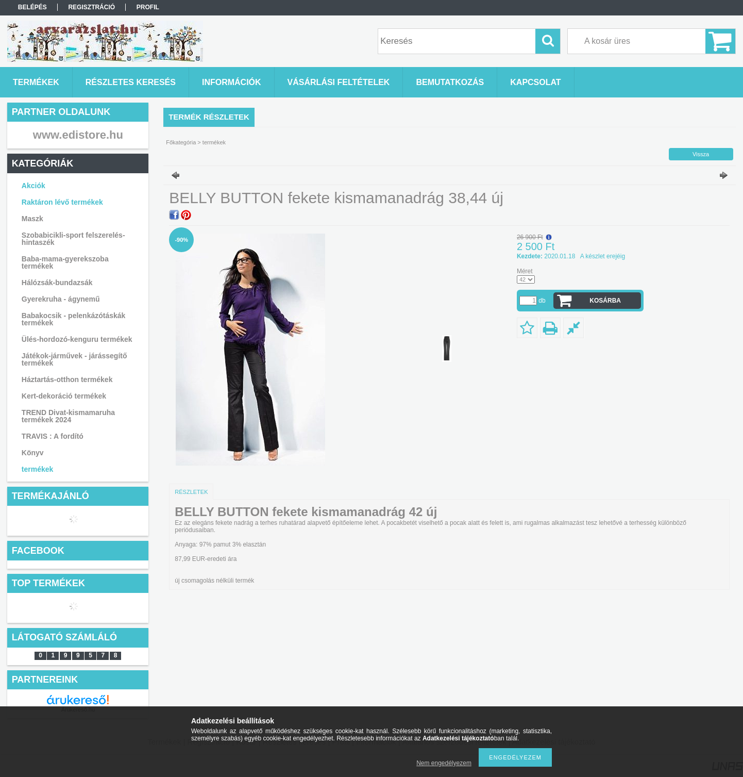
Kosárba (605, 300)
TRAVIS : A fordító (52, 436)
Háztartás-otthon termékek (67, 379)
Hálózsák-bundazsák (57, 282)
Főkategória (181, 142)
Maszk (32, 218)
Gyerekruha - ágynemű (61, 299)
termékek (38, 469)
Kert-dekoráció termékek (64, 396)
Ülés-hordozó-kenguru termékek (77, 339)
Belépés (32, 7)
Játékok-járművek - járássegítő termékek (74, 359)
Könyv (33, 453)
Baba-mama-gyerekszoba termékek (65, 262)
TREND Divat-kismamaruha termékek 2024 (68, 416)
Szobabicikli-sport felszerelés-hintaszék (73, 238)
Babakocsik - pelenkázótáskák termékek (74, 319)
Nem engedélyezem (443, 763)
